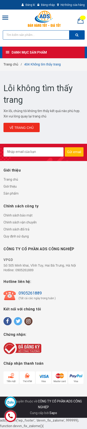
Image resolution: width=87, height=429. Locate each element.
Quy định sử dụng (16, 236)
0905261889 (24, 270)
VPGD (8, 260)
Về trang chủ (22, 128)
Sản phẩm (11, 193)
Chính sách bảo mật (17, 215)
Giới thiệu (10, 186)
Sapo (53, 413)
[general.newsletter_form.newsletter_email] (33, 152)
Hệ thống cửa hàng (73, 5)
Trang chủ (10, 179)
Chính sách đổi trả (16, 229)
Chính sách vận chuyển (20, 222)
